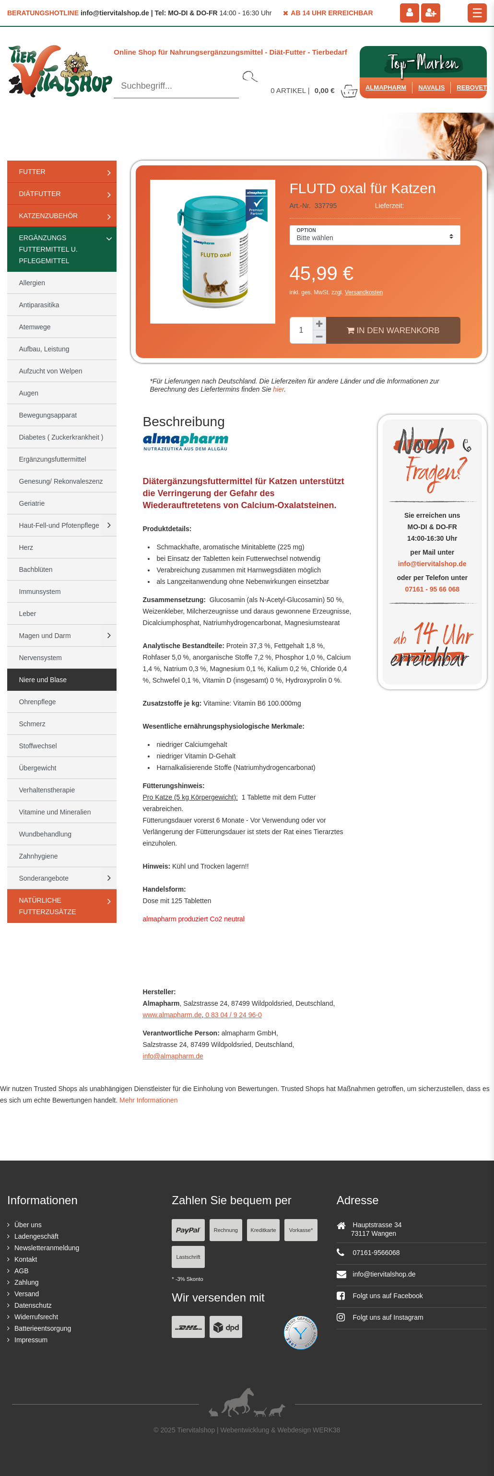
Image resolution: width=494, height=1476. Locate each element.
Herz (26, 547)
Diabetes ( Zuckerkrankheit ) (61, 437)
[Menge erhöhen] (319, 323)
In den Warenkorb (393, 330)
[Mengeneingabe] (301, 330)
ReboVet (472, 87)
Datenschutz (33, 1305)
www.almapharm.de (172, 1015)
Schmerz (32, 724)
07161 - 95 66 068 (432, 589)
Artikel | (315, 90)
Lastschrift (188, 1257)
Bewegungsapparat (48, 415)
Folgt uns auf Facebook (380, 1296)
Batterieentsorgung (42, 1328)
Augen (28, 393)
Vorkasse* (301, 1230)
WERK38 (327, 1430)
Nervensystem (40, 658)
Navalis (431, 87)
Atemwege (35, 327)
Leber (27, 613)
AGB (21, 1271)
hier (277, 389)
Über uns (28, 1225)
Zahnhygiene (38, 856)
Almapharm (385, 87)
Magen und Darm (45, 635)
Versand (26, 1294)
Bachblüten (36, 569)
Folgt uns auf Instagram (380, 1317)
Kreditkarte (263, 1230)
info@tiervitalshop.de (432, 564)
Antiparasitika (39, 305)
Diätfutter (40, 194)
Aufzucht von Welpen (50, 371)
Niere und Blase (43, 680)
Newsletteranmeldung (46, 1248)
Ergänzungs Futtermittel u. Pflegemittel (48, 249)
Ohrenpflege (37, 702)
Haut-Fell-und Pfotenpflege (59, 525)
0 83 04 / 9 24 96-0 (232, 1015)
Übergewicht (38, 768)
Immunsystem (40, 591)
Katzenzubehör (48, 216)
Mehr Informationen (148, 1100)
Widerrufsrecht (36, 1317)
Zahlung (26, 1282)
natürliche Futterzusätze (47, 906)
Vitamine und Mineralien (55, 812)
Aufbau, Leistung (44, 349)
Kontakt (25, 1259)
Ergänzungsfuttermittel (52, 459)
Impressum (30, 1340)
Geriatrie (32, 503)
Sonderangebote (44, 878)
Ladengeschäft (36, 1236)
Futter (32, 171)
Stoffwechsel (38, 746)
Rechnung (226, 1230)
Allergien (32, 283)
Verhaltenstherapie (47, 790)
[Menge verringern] (319, 337)
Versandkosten (364, 292)
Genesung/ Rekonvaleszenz (61, 481)
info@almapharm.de (173, 1056)
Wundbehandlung (45, 834)
